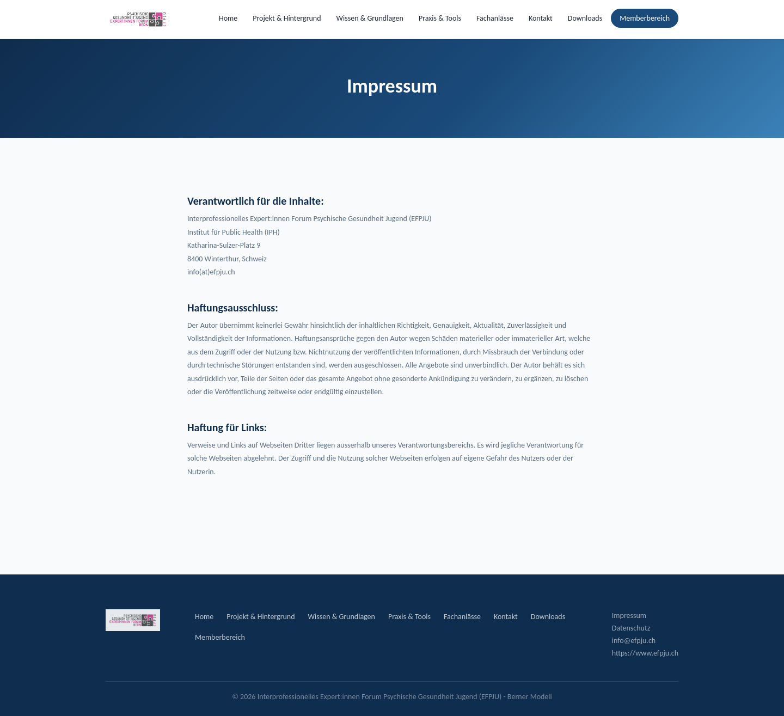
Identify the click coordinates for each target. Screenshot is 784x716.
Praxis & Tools (440, 18)
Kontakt (541, 18)
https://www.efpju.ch (645, 653)
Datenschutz (631, 628)
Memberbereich (645, 18)
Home (228, 18)
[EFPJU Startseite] (138, 20)
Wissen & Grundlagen (369, 18)
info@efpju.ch (634, 640)
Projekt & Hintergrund (287, 18)
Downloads (585, 18)
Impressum (629, 615)
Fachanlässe (494, 18)
